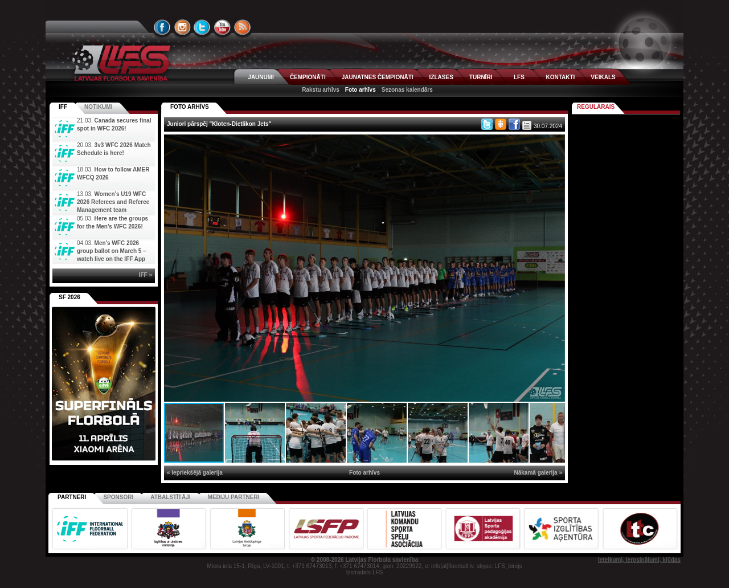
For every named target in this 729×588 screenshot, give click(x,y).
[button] (555, 145)
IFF (63, 107)
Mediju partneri (234, 497)
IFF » (145, 275)
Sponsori (118, 497)
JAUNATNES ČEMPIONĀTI (377, 77)
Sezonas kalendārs (407, 90)
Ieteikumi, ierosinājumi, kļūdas (639, 560)
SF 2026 (69, 297)
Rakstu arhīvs (320, 90)
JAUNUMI (261, 77)
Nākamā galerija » (538, 472)
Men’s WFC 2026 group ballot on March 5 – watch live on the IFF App (111, 251)
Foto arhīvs (360, 90)
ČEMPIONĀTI (308, 77)
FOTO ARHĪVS (189, 107)
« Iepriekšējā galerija (195, 472)
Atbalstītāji (170, 497)
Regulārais (596, 107)
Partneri (72, 497)
